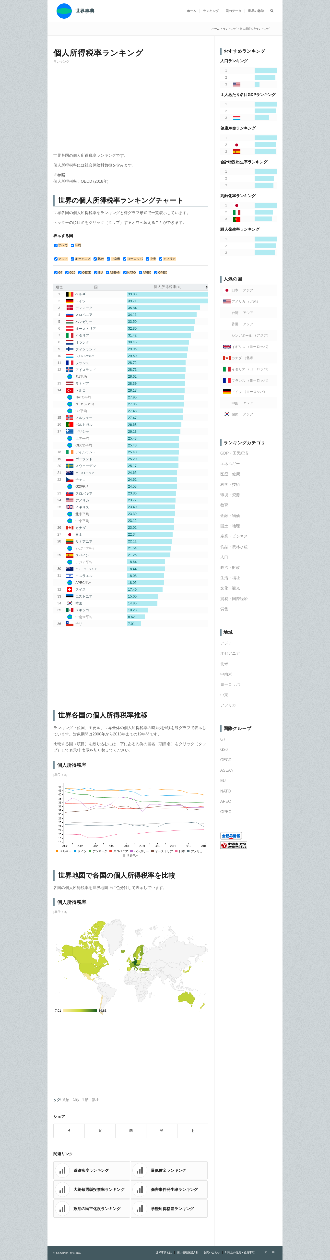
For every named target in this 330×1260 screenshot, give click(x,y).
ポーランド (84, 459)
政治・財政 (71, 1100)
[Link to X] (265, 1252)
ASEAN (227, 770)
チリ (78, 624)
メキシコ (82, 610)
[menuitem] (192, 11)
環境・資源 (230, 495)
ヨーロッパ (230, 684)
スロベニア (84, 315)
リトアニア (84, 541)
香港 (235, 324)
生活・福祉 (90, 1100)
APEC (225, 801)
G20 (224, 749)
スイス (80, 589)
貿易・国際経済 (234, 599)
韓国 (78, 603)
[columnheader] (167, 287)
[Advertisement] (130, 110)
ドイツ (80, 301)
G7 (222, 739)
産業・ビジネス (234, 536)
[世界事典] (73, 11)
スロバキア (84, 493)
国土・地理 (230, 526)
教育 (224, 505)
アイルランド (85, 452)
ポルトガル (84, 425)
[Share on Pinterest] (161, 1131)
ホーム (216, 28)
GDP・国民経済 (234, 453)
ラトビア (82, 383)
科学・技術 (230, 484)
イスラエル (84, 576)
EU (223, 781)
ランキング (61, 61)
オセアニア (230, 653)
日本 (78, 535)
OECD (226, 760)
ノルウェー (84, 418)
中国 (235, 403)
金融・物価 (230, 516)
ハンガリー (84, 322)
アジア (226, 643)
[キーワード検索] (272, 11)
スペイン (82, 555)
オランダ (82, 342)
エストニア (84, 596)
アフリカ (228, 705)
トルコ (80, 390)
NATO (225, 791)
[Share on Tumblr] (192, 1131)
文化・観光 (230, 588)
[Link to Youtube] (273, 1252)
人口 (224, 557)
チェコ (80, 480)
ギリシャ (82, 431)
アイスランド (85, 370)
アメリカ (82, 500)
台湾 (235, 313)
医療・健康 (230, 474)
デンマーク (84, 308)
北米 (224, 664)
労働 (224, 609)
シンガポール (242, 335)
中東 (224, 695)
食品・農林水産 (234, 547)
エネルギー (230, 464)
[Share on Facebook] (69, 1131)
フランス (82, 363)
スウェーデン (85, 466)
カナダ (80, 528)
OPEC (225, 812)
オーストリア (85, 329)
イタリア (82, 335)
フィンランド (85, 349)
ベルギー (82, 294)
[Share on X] (100, 1131)
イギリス (82, 507)
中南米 (226, 674)
